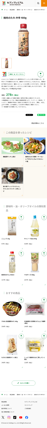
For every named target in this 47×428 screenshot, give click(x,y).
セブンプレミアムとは (31, 402)
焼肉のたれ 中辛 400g (40, 9)
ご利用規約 (28, 408)
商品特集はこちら (37, 123)
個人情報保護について (7, 412)
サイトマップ (28, 405)
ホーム (4, 9)
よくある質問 (5, 405)
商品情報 (12, 9)
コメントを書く (24, 383)
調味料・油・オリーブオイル (24, 9)
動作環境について (6, 408)
